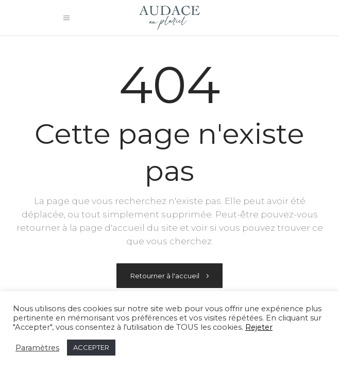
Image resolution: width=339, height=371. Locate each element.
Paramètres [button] (37, 347)
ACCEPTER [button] (91, 347)
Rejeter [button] (259, 327)
